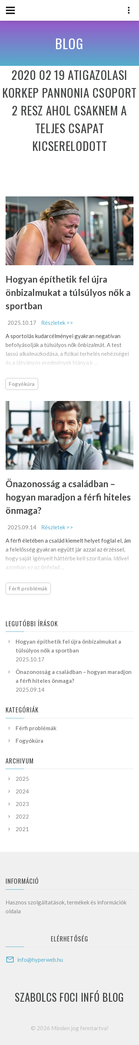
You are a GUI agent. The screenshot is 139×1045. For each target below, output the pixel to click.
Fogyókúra (22, 384)
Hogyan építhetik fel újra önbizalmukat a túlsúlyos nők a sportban (68, 292)
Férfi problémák (28, 588)
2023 (22, 803)
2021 (22, 829)
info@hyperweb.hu (40, 959)
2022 (22, 816)
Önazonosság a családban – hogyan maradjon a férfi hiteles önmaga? (68, 497)
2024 (22, 791)
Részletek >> (57, 322)
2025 (22, 778)
